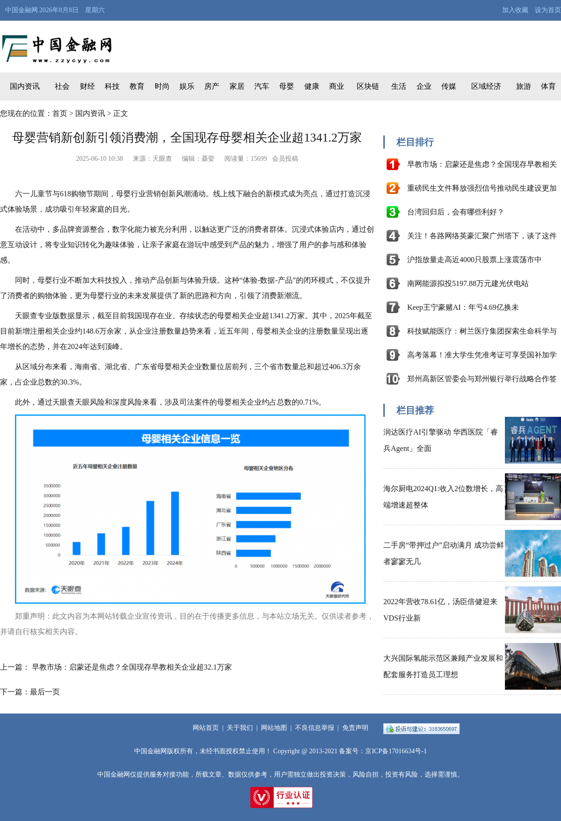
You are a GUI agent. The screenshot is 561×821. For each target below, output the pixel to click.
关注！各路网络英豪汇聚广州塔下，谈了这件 (482, 236)
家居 (237, 86)
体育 (548, 86)
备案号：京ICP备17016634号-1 (382, 751)
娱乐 (187, 86)
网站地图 (274, 727)
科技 (112, 86)
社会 (62, 86)
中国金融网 (21, 10)
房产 (211, 86)
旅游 (523, 86)
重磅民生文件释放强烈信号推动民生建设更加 (482, 188)
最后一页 (45, 692)
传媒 (448, 86)
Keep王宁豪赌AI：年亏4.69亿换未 (463, 307)
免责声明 (355, 727)
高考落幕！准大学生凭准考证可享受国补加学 (482, 355)
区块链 (368, 86)
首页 (59, 113)
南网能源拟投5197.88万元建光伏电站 (468, 283)
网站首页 (206, 727)
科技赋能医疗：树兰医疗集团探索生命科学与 (482, 331)
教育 (136, 86)
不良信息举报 (314, 727)
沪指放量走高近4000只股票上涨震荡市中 (474, 260)
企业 (424, 86)
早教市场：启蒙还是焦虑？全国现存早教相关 (482, 164)
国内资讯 (25, 86)
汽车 (261, 86)
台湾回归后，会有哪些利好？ (455, 212)
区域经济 (486, 86)
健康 (311, 86)
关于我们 (240, 727)
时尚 (162, 86)
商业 (336, 86)
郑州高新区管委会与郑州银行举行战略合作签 (482, 379)
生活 (398, 86)
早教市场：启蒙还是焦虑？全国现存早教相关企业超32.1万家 (132, 667)
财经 (87, 86)
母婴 (286, 86)
